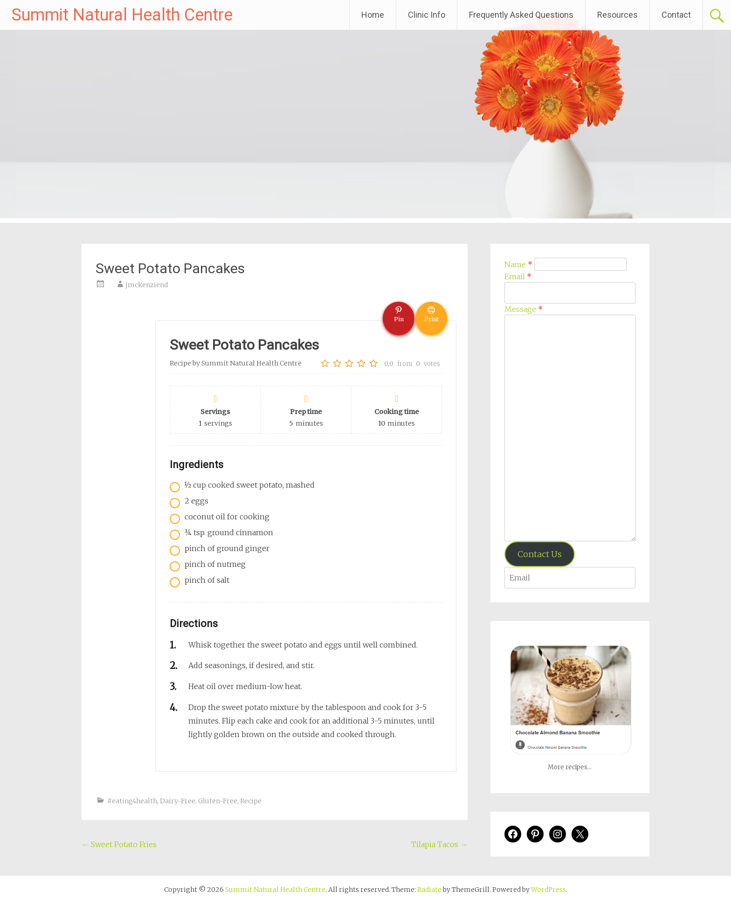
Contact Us (539, 554)
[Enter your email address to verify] (569, 577)
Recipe (251, 801)
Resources (617, 15)
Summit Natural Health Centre (122, 15)
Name (518, 264)
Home (372, 15)
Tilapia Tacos (439, 844)
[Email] (569, 293)
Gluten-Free (217, 801)
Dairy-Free (177, 801)
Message (523, 309)
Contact (676, 15)
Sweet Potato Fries (119, 844)
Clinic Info (426, 15)
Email (517, 276)
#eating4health (132, 801)
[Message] (570, 428)
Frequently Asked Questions (521, 15)
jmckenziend (146, 285)
